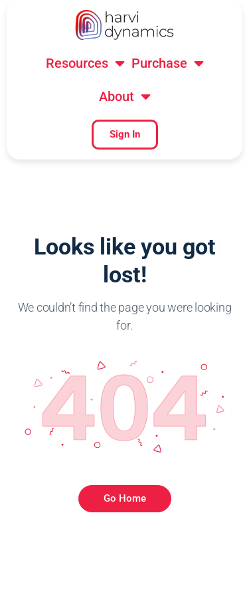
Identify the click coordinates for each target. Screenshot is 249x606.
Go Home (125, 498)
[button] (85, 65)
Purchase (167, 66)
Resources (85, 66)
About (125, 99)
